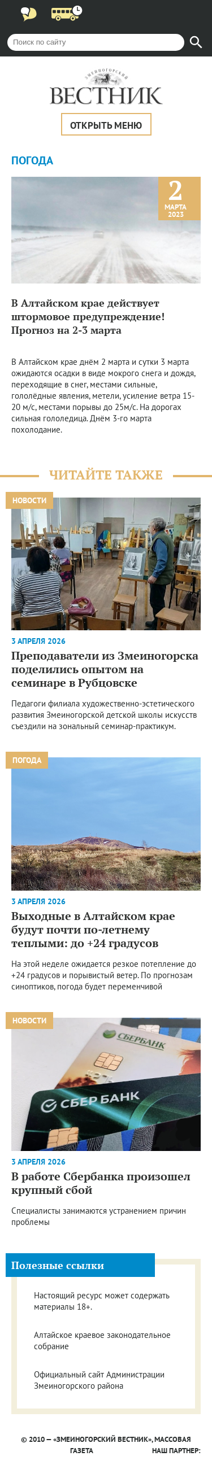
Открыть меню (106, 125)
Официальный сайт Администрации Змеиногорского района (99, 1380)
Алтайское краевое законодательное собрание (102, 1340)
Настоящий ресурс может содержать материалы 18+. (101, 1301)
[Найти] (196, 42)
